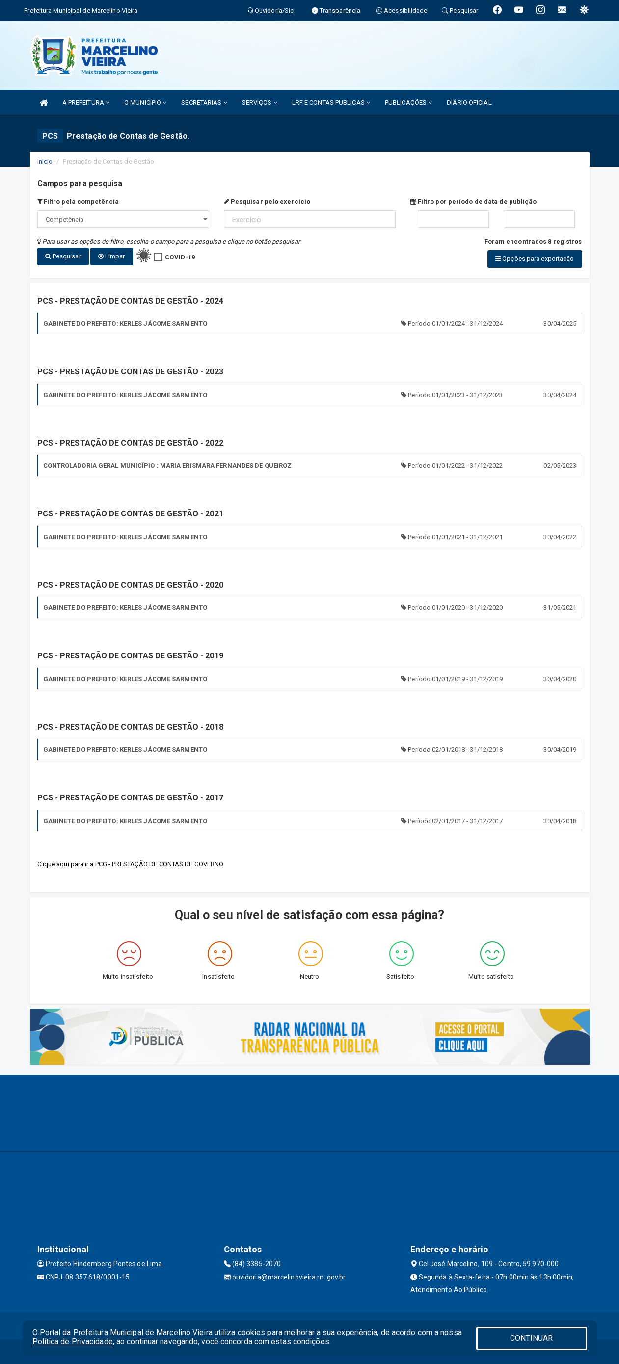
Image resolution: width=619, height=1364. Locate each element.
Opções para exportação (534, 258)
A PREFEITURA (85, 102)
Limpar (111, 256)
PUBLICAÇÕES (408, 102)
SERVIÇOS (259, 102)
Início (45, 161)
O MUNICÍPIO (145, 102)
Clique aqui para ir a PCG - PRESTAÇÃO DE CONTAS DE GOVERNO (130, 864)
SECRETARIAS (204, 102)
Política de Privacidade (72, 1341)
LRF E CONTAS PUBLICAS (331, 102)
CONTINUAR (531, 1338)
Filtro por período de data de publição (473, 201)
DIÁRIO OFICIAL (469, 102)
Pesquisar (63, 256)
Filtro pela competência (78, 201)
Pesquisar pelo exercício (267, 201)
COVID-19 (180, 257)
